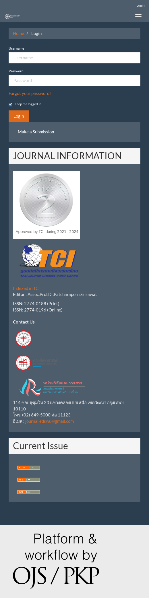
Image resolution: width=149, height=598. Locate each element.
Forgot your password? (30, 93)
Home (18, 33)
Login (140, 5)
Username (16, 48)
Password (16, 71)
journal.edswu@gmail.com (49, 421)
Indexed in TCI (26, 288)
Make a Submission (36, 131)
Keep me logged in (25, 104)
